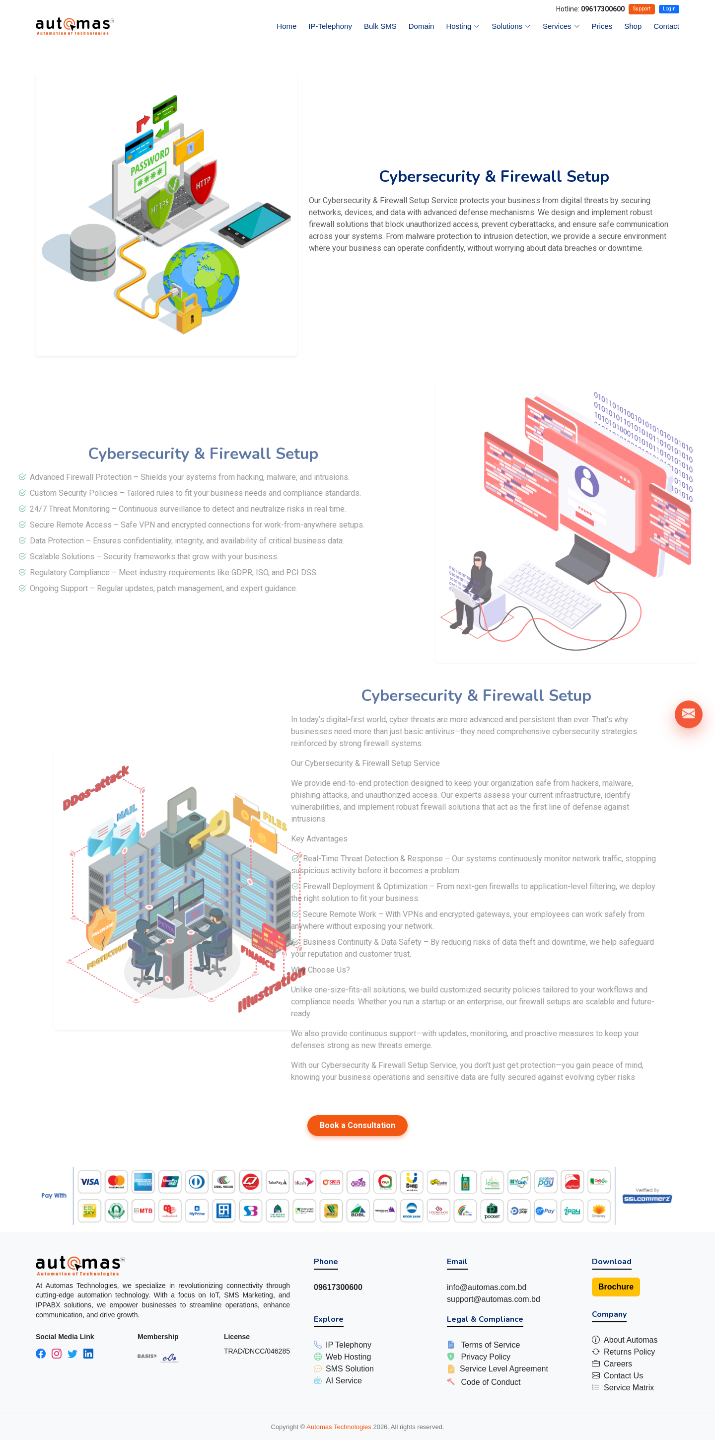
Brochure (616, 1287)
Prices (602, 26)
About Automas (631, 1340)
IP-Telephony (330, 26)
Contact (666, 26)
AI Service (344, 1380)
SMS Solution (350, 1368)
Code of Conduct (490, 1382)
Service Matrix (629, 1387)
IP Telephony (348, 1345)
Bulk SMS (380, 26)
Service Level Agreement (504, 1368)
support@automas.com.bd (493, 1299)
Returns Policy (629, 1352)
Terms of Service (490, 1345)
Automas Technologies (339, 1427)
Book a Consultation (357, 1125)
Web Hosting (348, 1357)
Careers (618, 1364)
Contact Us (623, 1375)
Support (641, 8)
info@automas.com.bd (486, 1287)
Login (669, 8)
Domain (421, 26)
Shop (633, 26)
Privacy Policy (485, 1357)
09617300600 (603, 9)
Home (286, 26)
